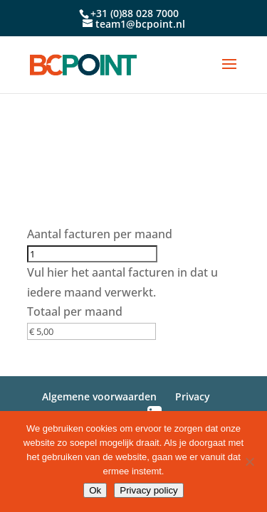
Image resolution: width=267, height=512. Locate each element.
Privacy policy (148, 490)
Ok (95, 490)
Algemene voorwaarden (99, 396)
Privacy (192, 396)
